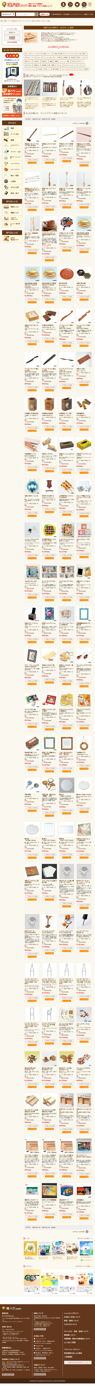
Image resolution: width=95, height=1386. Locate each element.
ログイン (12, 32)
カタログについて (70, 1324)
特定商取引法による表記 (73, 1353)
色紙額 (44, 65)
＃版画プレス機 (88, 14)
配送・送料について (71, 1320)
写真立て (44, 61)
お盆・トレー (47, 53)
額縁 (51, 61)
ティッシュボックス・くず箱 (51, 57)
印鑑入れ (36, 65)
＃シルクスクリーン (76, 14)
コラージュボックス (67, 69)
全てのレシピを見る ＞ (85, 1238)
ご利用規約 (68, 1357)
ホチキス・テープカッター (33, 57)
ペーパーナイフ (70, 53)
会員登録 (12, 38)
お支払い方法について (72, 1317)
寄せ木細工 (56, 69)
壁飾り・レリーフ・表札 (62, 61)
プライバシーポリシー (72, 1349)
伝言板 (73, 57)
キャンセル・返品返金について (76, 1331)
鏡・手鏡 (51, 65)
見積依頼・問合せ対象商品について (77, 1338)
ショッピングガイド (71, 1313)
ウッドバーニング (30, 69)
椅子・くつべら (82, 57)
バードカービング (78, 65)
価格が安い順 (36, 119)
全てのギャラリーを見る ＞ (84, 1266)
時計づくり (28, 61)
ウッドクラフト (26, 21)
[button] (91, 123)
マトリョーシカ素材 (82, 69)
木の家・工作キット (44, 69)
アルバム (59, 65)
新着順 (53, 119)
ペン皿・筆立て (81, 53)
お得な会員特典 (12, 42)
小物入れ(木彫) (58, 53)
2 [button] (89, 123)
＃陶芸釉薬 (66, 14)
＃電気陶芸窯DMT (56, 14)
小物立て (36, 61)
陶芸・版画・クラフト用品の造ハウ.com (11, 21)
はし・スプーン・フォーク (33, 53)
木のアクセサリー (77, 61)
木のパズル (28, 65)
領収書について (69, 1335)
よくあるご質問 (70, 1342)
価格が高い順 (46, 119)
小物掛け (65, 57)
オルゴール (67, 65)
